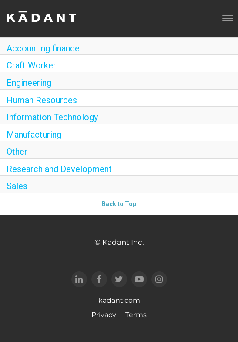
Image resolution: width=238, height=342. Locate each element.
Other (17, 151)
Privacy (103, 315)
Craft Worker (31, 65)
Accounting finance (43, 48)
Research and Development (59, 169)
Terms (136, 315)
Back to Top (119, 203)
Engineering (29, 83)
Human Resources (42, 100)
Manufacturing (34, 134)
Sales (17, 186)
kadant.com (119, 300)
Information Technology (52, 117)
